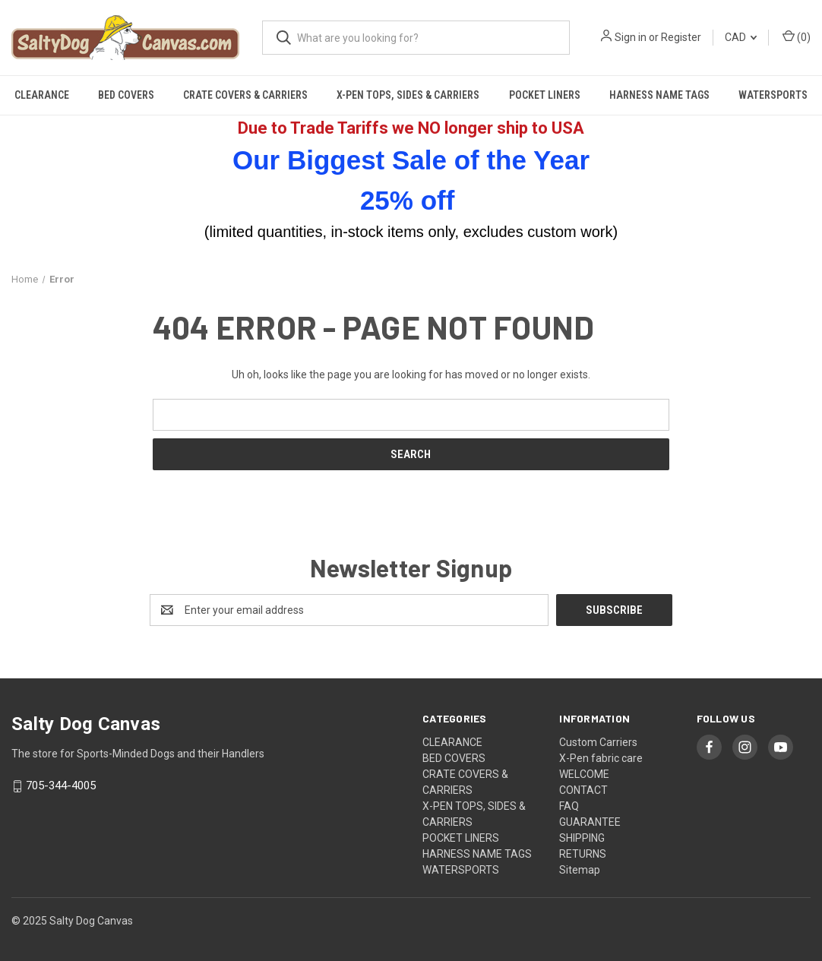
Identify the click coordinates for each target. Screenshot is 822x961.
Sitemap (579, 870)
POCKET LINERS (544, 95)
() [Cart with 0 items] (796, 36)
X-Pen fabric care (601, 758)
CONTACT (583, 790)
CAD (741, 37)
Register (681, 37)
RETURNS (582, 854)
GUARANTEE (590, 822)
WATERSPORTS (773, 95)
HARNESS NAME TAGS (659, 95)
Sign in (631, 37)
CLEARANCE (41, 95)
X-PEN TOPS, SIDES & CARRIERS (408, 95)
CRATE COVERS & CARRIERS (245, 95)
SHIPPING (582, 838)
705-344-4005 (61, 786)
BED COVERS (126, 95)
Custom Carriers (598, 742)
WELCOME (584, 774)
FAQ (569, 806)
